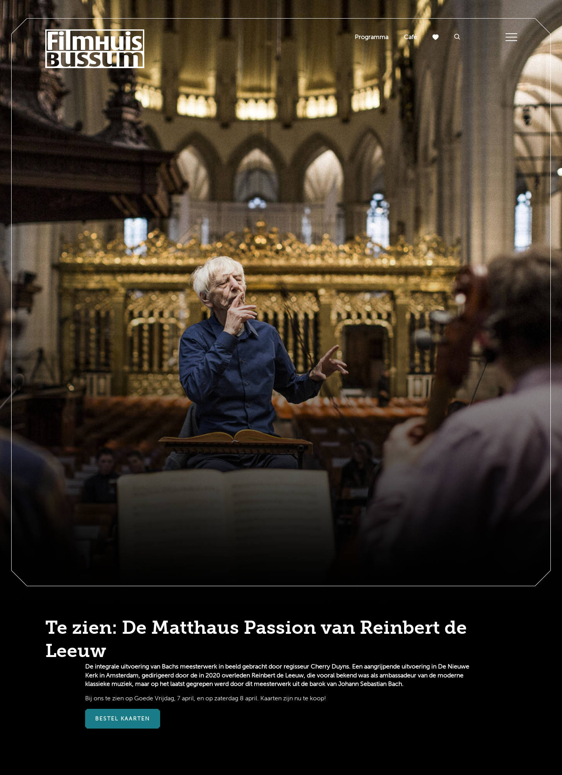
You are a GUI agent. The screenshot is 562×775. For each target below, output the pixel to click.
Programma (371, 37)
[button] (457, 37)
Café (410, 37)
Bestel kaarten (122, 718)
